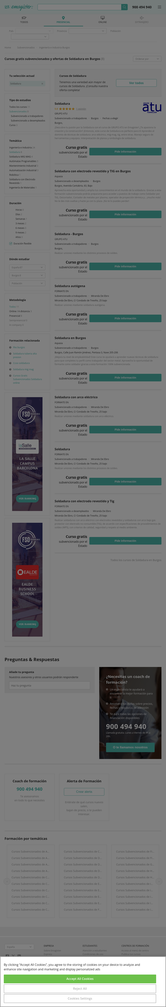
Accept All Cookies (80, 979)
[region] (83, 981)
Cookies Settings (80, 998)
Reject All (80, 989)
